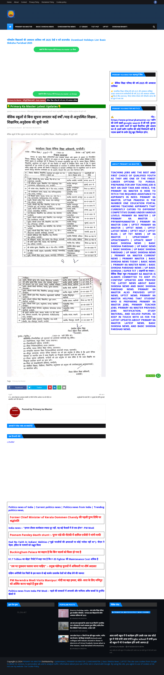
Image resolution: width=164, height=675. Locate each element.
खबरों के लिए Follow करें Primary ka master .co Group (57, 94)
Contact (24, 2)
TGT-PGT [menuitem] (95, 26)
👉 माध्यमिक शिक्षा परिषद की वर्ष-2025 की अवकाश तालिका (132, 91)
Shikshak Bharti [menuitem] (119, 26)
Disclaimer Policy (48, 2)
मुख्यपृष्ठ (9, 111)
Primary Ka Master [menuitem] (23, 26)
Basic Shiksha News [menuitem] (45, 26)
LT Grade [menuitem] (83, 26)
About (16, 2)
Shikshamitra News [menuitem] (67, 26)
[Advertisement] (56, 72)
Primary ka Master (15, 128)
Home (9, 2)
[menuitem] (10, 27)
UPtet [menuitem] (105, 26)
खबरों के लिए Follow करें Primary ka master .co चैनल (57, 49)
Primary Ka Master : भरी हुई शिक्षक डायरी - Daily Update (26, 100)
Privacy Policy (34, 2)
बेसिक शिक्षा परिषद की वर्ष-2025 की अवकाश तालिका (62, 100)
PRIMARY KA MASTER (32, 661)
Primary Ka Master (19, 111)
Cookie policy (61, 2)
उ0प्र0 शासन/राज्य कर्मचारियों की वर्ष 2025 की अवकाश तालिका (133, 93)
